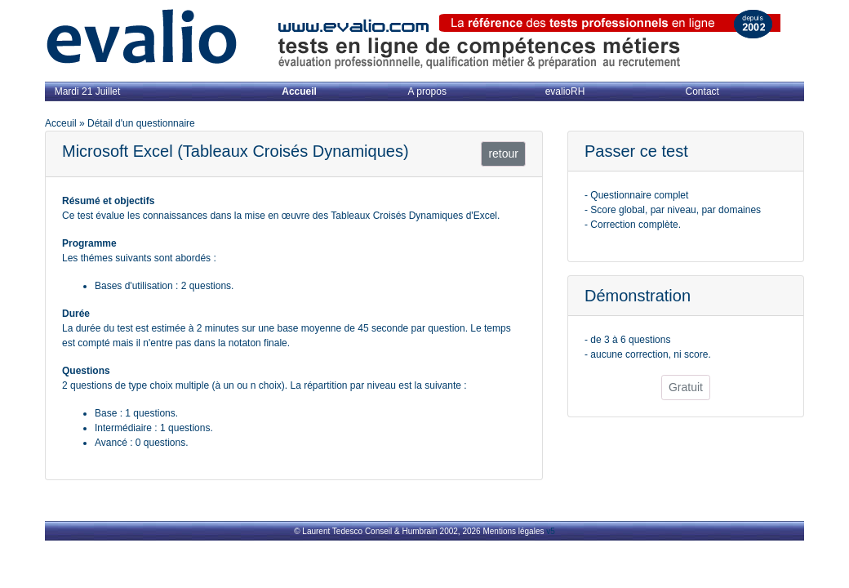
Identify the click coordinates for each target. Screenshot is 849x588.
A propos (427, 91)
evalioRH (565, 91)
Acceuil (61, 123)
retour (503, 153)
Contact (702, 91)
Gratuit (686, 387)
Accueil (299, 91)
